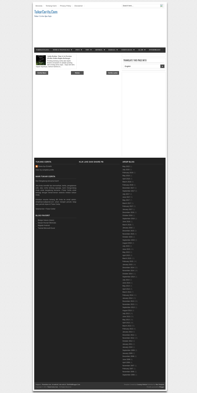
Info (78, 50)
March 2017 (126, 203)
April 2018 (126, 179)
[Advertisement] (116, 28)
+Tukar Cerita (66, 190)
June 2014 (126, 283)
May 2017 (126, 200)
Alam (140, 50)
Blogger (161, 387)
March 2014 (126, 292)
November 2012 (128, 338)
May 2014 (126, 286)
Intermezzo (154, 50)
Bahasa (111, 50)
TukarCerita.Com (45, 11)
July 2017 (125, 194)
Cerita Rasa (126, 50)
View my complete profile (45, 170)
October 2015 (127, 237)
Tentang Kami (51, 6)
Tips (87, 50)
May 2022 (126, 166)
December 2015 (128, 231)
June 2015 (126, 249)
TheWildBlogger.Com (73, 384)
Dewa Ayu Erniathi (45, 166)
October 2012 (127, 341)
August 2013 (127, 310)
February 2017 (127, 206)
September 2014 (128, 277)
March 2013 (126, 326)
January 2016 (127, 228)
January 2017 (127, 209)
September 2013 (128, 307)
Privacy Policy (65, 6)
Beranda (39, 6)
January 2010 (127, 347)
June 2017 (126, 197)
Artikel (99, 50)
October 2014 (127, 274)
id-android (55, 384)
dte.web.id (62, 384)
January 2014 (127, 298)
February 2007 (127, 369)
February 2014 (127, 295)
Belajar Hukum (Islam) (46, 220)
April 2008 (126, 362)
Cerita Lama (113, 73)
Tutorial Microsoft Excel (46, 228)
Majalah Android (44, 225)
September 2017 (128, 191)
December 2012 (128, 335)
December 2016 (128, 212)
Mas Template (160, 384)
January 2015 (127, 265)
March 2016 (126, 225)
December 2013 (128, 301)
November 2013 (128, 304)
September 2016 (128, 219)
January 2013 (127, 332)
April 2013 (126, 323)
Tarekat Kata (42, 50)
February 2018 (127, 185)
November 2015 (128, 234)
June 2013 (126, 316)
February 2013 (127, 329)
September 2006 (128, 375)
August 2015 (127, 243)
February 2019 (127, 173)
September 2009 (128, 350)
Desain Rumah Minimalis (47, 223)
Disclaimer (78, 6)
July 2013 (125, 313)
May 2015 (126, 252)
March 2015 (126, 258)
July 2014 (125, 280)
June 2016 (126, 222)
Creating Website (142, 384)
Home (77, 73)
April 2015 (126, 255)
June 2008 (126, 359)
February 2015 (127, 261)
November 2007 (128, 366)
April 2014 (126, 289)
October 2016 (127, 215)
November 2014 (128, 271)
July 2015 (125, 246)
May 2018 (126, 176)
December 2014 (128, 268)
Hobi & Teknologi (61, 50)
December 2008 (128, 356)
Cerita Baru (41, 73)
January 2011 (127, 344)
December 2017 (128, 188)
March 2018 (126, 182)
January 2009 (127, 353)
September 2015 (128, 240)
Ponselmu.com (46, 384)
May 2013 (126, 320)
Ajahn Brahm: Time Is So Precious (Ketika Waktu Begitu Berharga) (59, 57)
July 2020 (125, 170)
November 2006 (128, 372)
